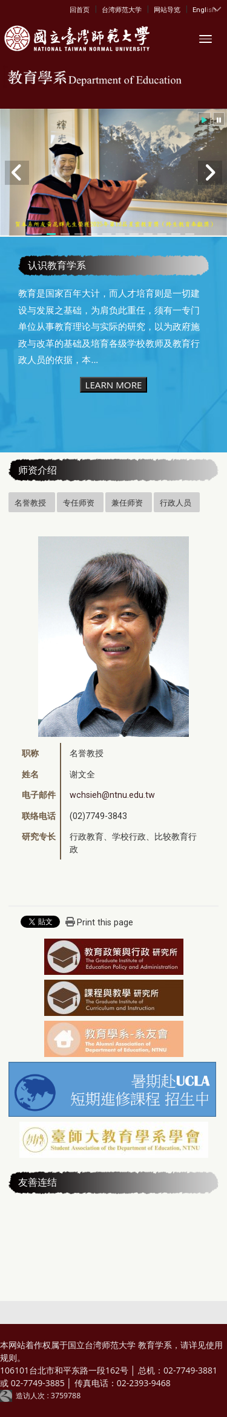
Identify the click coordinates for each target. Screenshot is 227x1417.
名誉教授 (30, 502)
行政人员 (175, 502)
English (204, 9)
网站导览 (167, 9)
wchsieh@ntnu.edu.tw (112, 795)
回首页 (80, 9)
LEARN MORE (113, 385)
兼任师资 (127, 502)
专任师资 (78, 502)
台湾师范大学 (122, 9)
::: (72, 9)
